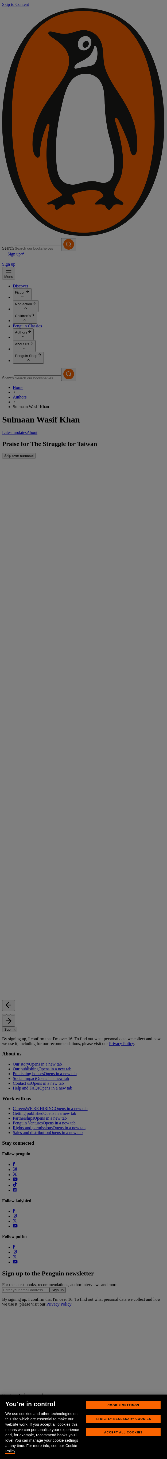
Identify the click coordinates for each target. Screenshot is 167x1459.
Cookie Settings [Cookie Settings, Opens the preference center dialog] (123, 1405)
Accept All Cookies (123, 1432)
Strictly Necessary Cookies (123, 1418)
